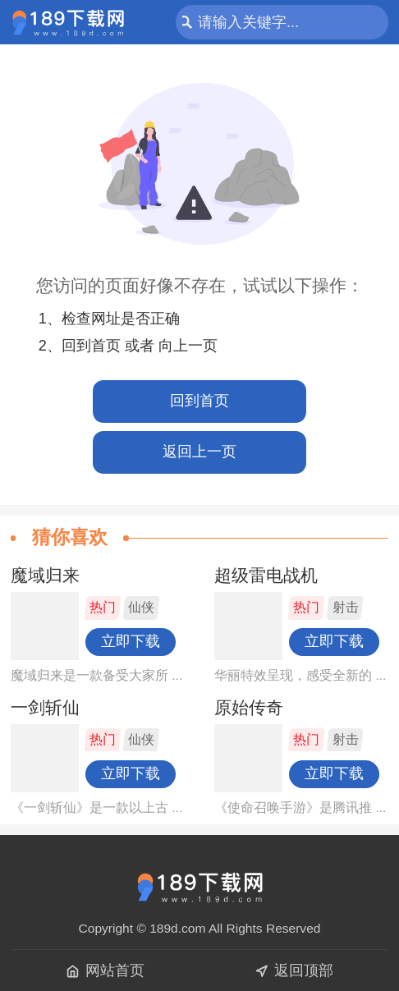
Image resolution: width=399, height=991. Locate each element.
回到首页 (199, 400)
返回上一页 (199, 451)
